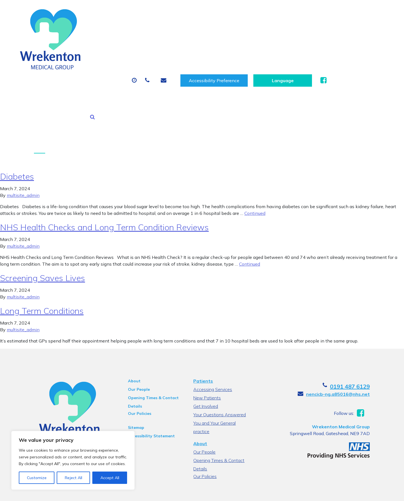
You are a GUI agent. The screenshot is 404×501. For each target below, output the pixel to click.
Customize (37, 477)
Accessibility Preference (276, 12)
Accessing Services (212, 325)
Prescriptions (196, 32)
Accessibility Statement (151, 371)
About (96, 32)
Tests (286, 32)
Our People (139, 324)
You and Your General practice (214, 359)
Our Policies (139, 348)
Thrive (364, 492)
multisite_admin (23, 131)
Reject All (73, 477)
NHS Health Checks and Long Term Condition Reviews (104, 162)
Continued (254, 148)
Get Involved (205, 341)
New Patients (324, 32)
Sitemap (136, 363)
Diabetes (17, 112)
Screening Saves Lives (42, 213)
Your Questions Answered (219, 350)
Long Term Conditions (42, 246)
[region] (73, 460)
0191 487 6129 (350, 321)
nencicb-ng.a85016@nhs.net (338, 329)
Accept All (109, 477)
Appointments (144, 32)
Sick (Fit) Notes (245, 32)
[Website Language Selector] (345, 12)
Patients (203, 316)
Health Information (111, 51)
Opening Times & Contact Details (153, 334)
